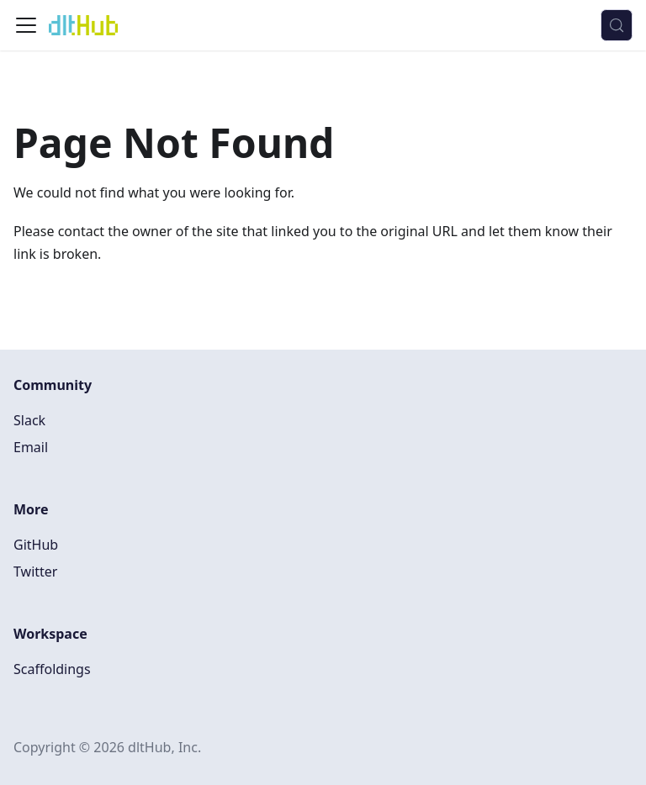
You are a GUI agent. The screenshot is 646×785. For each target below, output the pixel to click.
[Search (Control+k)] (617, 25)
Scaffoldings (52, 669)
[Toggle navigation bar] (26, 25)
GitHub (35, 544)
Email (30, 447)
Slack (29, 420)
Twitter (35, 571)
